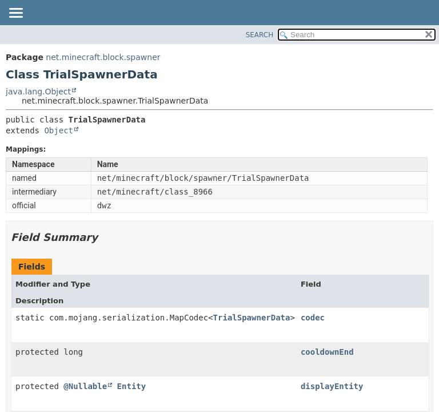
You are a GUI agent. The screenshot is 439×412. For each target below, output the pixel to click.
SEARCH (260, 35)
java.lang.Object (38, 91)
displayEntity (332, 386)
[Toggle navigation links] (15, 14)
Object (58, 130)
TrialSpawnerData (251, 317)
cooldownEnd (327, 351)
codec (313, 317)
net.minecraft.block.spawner (103, 57)
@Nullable (85, 386)
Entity (131, 386)
